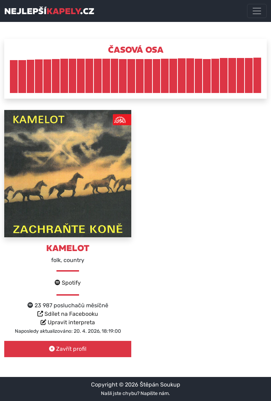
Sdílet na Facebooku (67, 313)
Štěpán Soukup (160, 384)
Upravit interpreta (68, 322)
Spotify (68, 282)
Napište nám (154, 393)
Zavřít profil (67, 348)
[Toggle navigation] (257, 11)
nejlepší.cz (49, 11)
